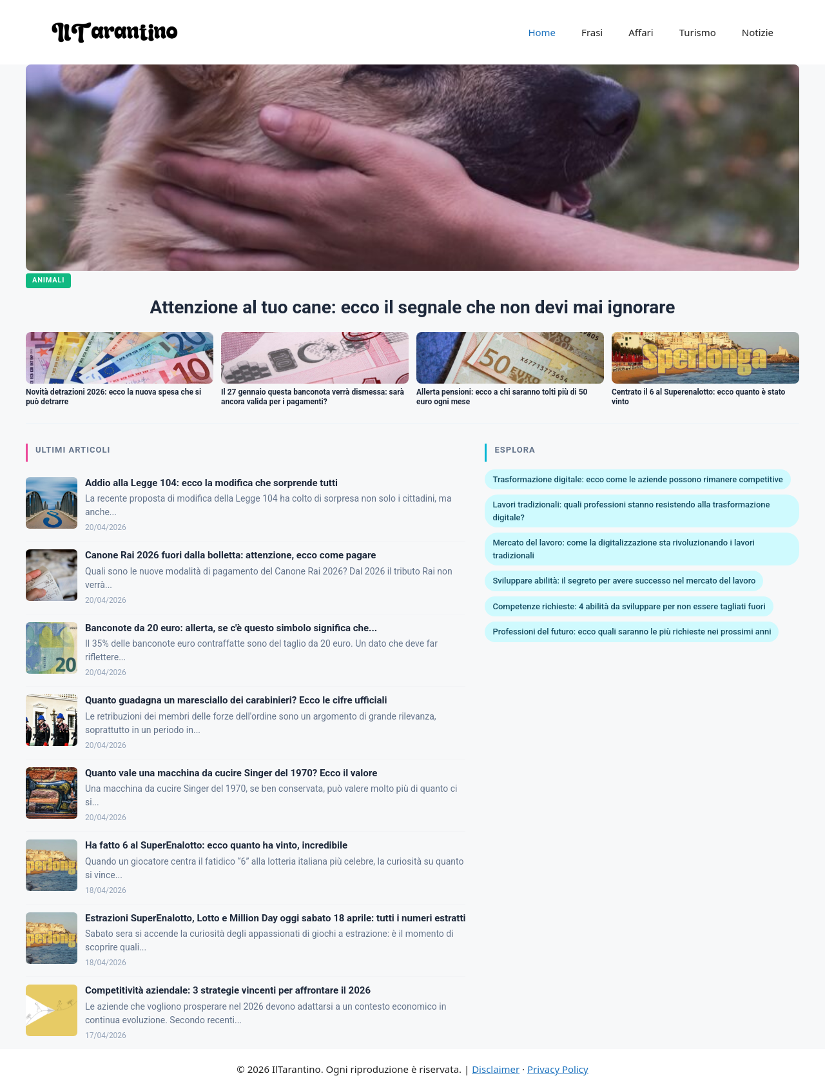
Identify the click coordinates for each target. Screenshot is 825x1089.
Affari (640, 32)
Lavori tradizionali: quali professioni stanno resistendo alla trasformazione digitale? (631, 511)
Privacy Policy (557, 1069)
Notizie (757, 32)
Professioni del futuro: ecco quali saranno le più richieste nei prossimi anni (631, 631)
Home (542, 32)
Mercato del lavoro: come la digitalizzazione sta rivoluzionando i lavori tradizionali (623, 549)
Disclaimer (495, 1069)
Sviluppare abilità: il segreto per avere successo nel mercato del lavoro (623, 580)
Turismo (697, 32)
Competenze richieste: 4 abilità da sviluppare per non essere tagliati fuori (628, 606)
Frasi (592, 32)
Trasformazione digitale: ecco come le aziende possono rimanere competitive (637, 479)
